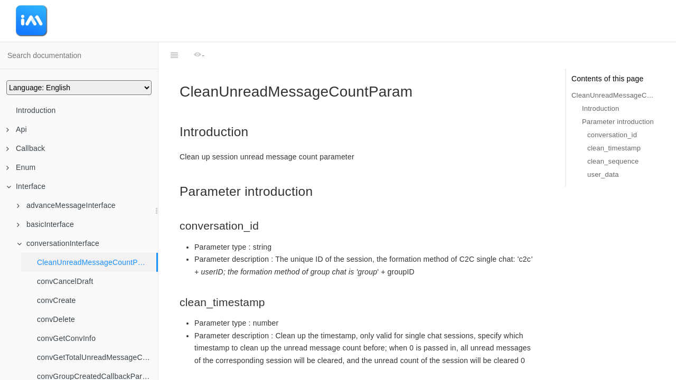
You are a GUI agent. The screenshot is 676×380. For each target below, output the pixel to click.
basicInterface (45, 224)
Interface (25, 186)
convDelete (56, 319)
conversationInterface (58, 243)
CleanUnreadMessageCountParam (96, 262)
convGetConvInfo (66, 338)
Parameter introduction (618, 122)
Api (16, 129)
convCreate (56, 300)
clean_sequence (613, 161)
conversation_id (612, 135)
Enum (20, 167)
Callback (25, 148)
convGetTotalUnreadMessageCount (97, 357)
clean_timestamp (614, 148)
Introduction (36, 110)
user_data (603, 174)
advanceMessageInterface (66, 205)
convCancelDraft (65, 281)
